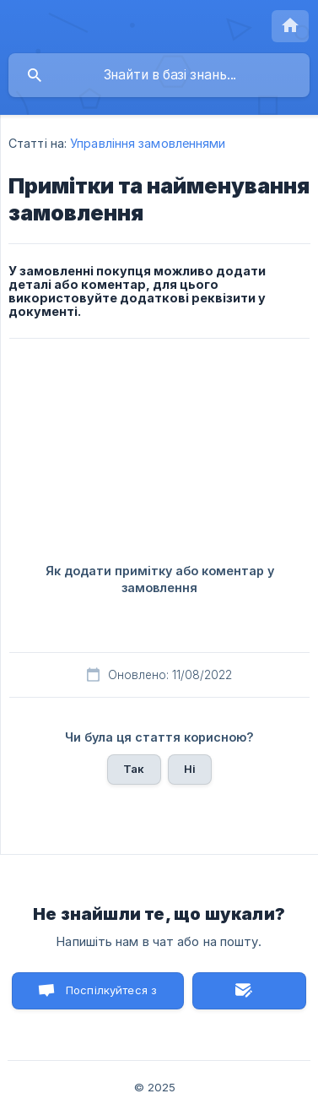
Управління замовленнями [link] (147, 143)
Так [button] (133, 768)
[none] (290, 26)
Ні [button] (190, 768)
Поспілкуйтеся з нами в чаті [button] (111, 996)
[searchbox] (159, 75)
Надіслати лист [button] (249, 990)
